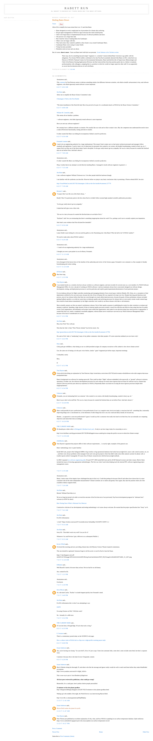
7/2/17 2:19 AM (62, 471)
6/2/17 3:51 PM (62, 316)
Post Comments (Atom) (67, 736)
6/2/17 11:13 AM (63, 254)
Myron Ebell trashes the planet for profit (68, 708)
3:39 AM (72, 69)
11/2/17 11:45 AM (63, 700)
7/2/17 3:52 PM (62, 618)
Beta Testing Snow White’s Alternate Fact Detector (71, 503)
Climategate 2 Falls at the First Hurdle (68, 99)
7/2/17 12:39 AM (63, 436)
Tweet (54, 24)
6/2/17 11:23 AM (63, 267)
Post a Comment (57, 728)
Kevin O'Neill (61, 544)
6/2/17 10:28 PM (63, 403)
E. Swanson (60, 633)
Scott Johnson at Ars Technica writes (108, 52)
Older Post (146, 732)
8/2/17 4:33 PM (62, 628)
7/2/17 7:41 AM (62, 510)
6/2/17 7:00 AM (62, 153)
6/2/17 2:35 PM (62, 277)
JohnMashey (60, 441)
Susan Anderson (61, 648)
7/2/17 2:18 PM (62, 585)
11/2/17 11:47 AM (63, 711)
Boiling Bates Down (60, 20)
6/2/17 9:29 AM (62, 239)
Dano (58, 344)
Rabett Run (76, 8)
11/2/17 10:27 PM (63, 723)
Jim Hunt (59, 92)
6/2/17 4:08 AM (62, 107)
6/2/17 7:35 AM (62, 167)
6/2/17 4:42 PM (62, 339)
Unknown (59, 393)
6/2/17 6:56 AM (62, 136)
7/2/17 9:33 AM (62, 524)
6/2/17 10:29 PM (63, 421)
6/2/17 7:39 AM (62, 186)
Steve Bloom (60, 590)
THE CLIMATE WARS (64, 426)
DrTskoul (59, 271)
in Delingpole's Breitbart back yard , (84, 429)
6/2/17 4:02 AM (62, 87)
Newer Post (55, 732)
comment (62, 82)
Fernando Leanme (62, 141)
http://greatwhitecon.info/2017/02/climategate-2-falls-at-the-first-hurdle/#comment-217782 (83, 332)
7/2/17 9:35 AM (62, 539)
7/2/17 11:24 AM (63, 560)
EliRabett (59, 565)
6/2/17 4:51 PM (62, 365)
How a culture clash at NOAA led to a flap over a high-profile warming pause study (81, 640)
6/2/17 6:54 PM (62, 388)
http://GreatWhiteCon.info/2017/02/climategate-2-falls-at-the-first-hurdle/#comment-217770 (84, 183)
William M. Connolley (63, 112)
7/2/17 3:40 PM (62, 595)
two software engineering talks (77, 460)
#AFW (59, 607)
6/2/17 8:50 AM (62, 225)
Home (101, 732)
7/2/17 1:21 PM (62, 574)
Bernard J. (60, 191)
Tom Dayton (60, 282)
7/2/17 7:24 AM (62, 485)
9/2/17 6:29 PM (62, 659)
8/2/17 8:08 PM (62, 643)
